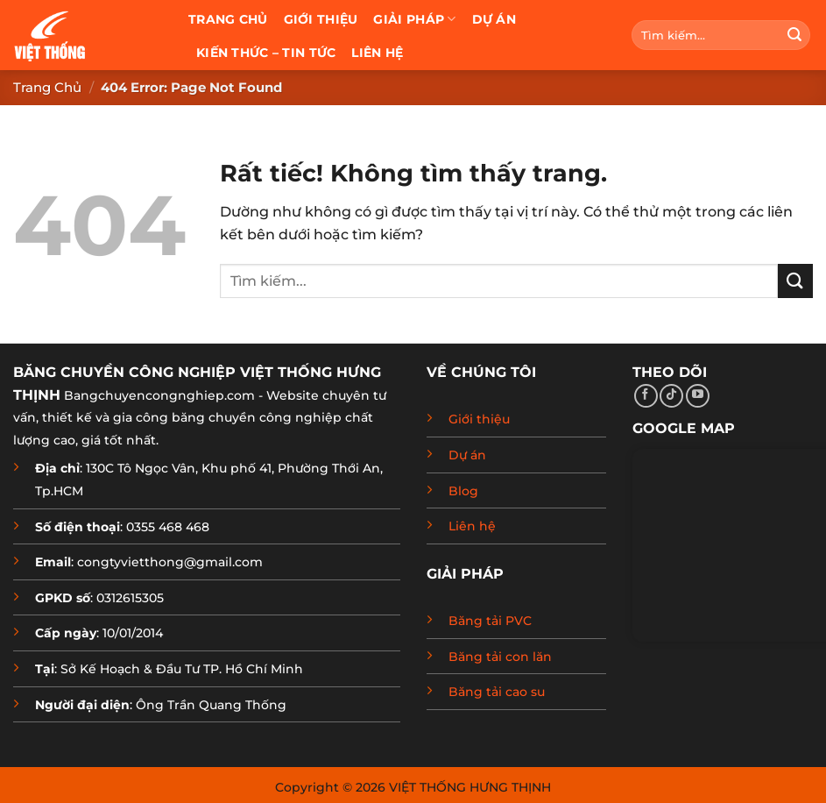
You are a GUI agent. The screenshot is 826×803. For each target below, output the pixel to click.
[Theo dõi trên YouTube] (698, 396)
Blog (463, 491)
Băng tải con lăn (500, 656)
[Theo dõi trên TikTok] (671, 396)
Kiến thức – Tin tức (265, 52)
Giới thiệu (321, 19)
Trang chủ (228, 19)
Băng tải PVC (490, 621)
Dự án (494, 19)
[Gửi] (794, 35)
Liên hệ (377, 52)
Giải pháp (414, 19)
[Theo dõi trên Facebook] (646, 396)
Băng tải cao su (496, 692)
